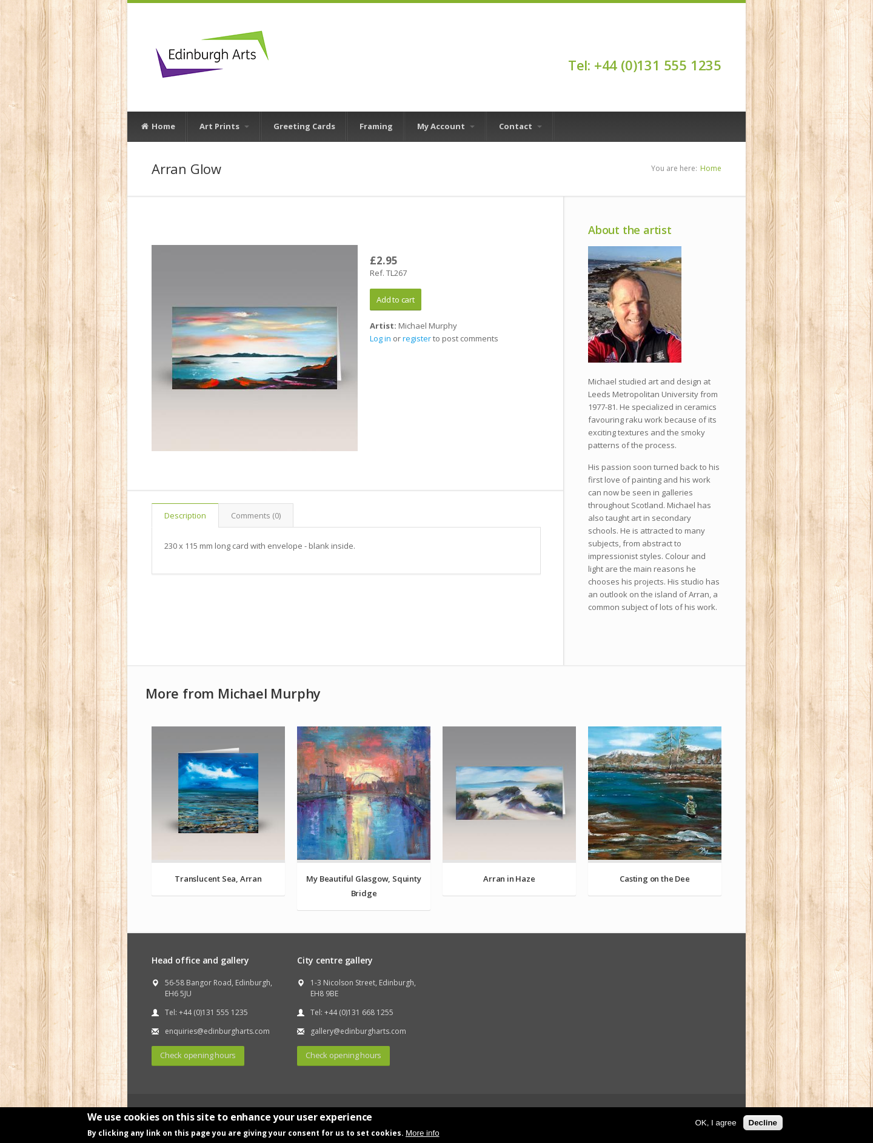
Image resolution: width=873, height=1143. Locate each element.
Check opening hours (198, 1055)
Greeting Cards (304, 126)
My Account (446, 126)
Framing (376, 126)
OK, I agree (715, 1122)
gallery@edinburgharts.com (358, 1031)
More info (423, 1133)
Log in (380, 338)
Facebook (715, 44)
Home (157, 127)
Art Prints (224, 126)
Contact (520, 126)
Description (185, 515)
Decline (763, 1122)
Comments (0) (256, 515)
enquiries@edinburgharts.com (217, 1031)
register (417, 338)
